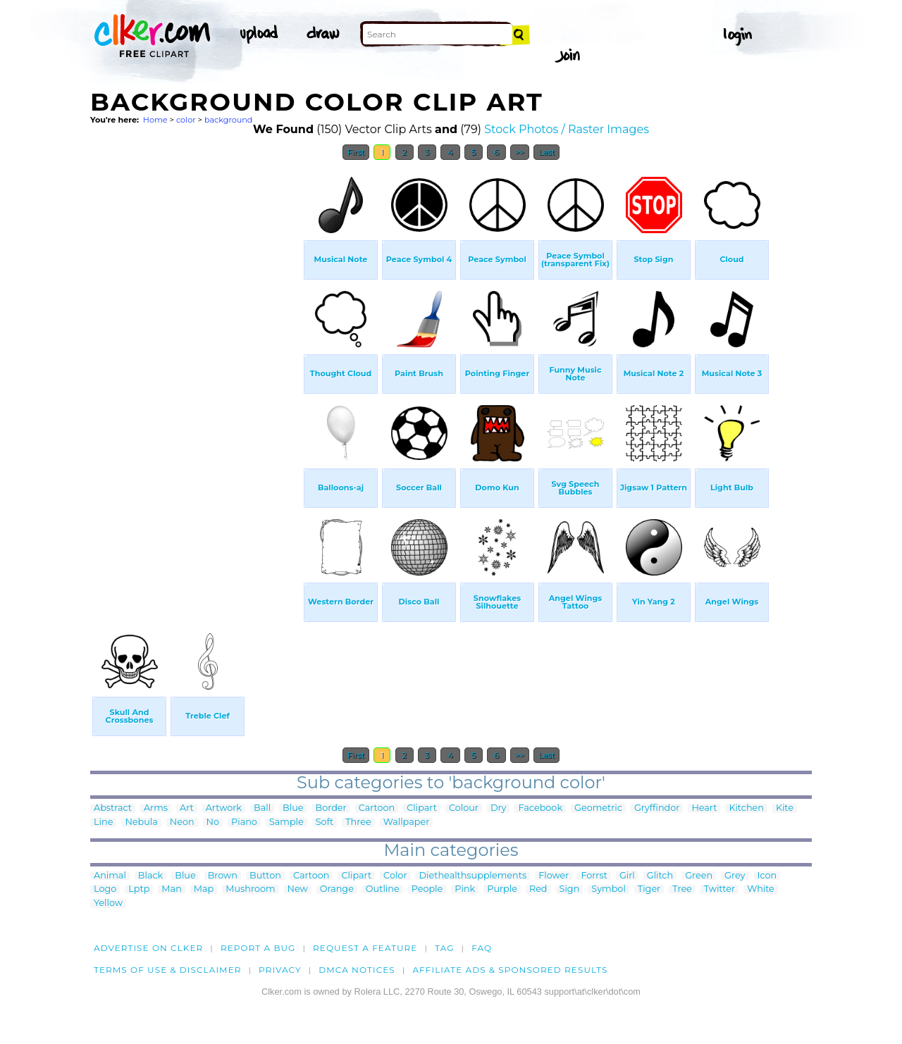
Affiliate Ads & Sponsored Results (509, 969)
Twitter (719, 889)
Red (538, 889)
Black (150, 876)
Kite (784, 808)
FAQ (481, 948)
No (212, 822)
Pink (465, 889)
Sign (570, 889)
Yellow (108, 903)
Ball (262, 808)
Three (358, 822)
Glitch (660, 876)
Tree (682, 889)
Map (204, 889)
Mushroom (250, 889)
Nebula (141, 822)
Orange (337, 889)
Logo (105, 889)
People (427, 889)
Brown (222, 876)
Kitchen (746, 808)
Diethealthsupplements (473, 876)
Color (395, 876)
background (228, 120)
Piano (244, 822)
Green (698, 876)
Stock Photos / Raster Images (566, 129)
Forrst (594, 876)
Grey (734, 876)
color (186, 120)
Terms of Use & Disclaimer (168, 969)
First (356, 152)
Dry (498, 808)
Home (155, 120)
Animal (110, 876)
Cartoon (377, 808)
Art (187, 808)
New (298, 889)
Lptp (138, 889)
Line (103, 822)
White (760, 889)
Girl (627, 876)
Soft (324, 822)
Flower (553, 876)
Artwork (224, 808)
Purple (502, 889)
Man (171, 889)
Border (331, 808)
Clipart (422, 808)
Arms (156, 808)
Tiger (649, 889)
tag (444, 948)
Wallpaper (406, 822)
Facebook (540, 808)
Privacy (280, 969)
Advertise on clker (148, 948)
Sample (286, 822)
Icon (767, 876)
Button (265, 876)
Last (546, 152)
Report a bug (258, 948)
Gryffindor (657, 808)
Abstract (113, 808)
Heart (704, 808)
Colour (463, 808)
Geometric (598, 808)
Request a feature (365, 948)
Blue (293, 808)
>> (519, 152)
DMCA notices (357, 969)
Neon (182, 822)
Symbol (608, 889)
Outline (383, 889)
